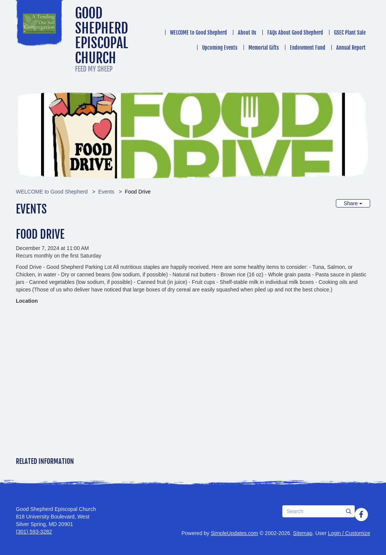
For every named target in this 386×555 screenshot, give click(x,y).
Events (106, 192)
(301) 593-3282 (34, 532)
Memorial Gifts (263, 47)
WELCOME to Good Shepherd (198, 32)
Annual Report (351, 47)
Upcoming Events (219, 47)
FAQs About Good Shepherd (295, 32)
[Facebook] (361, 514)
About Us (247, 32)
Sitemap (302, 533)
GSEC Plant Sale (350, 32)
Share (353, 203)
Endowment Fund (307, 47)
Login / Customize (349, 533)
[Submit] (349, 511)
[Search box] (318, 511)
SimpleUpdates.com (234, 533)
